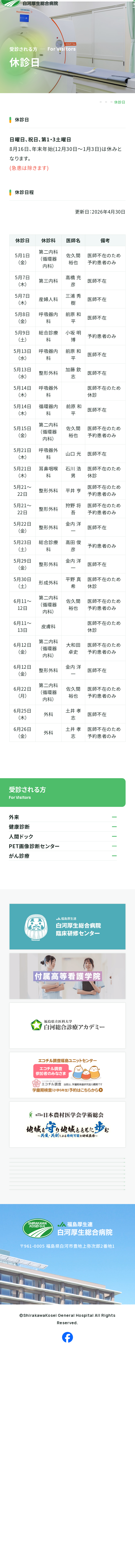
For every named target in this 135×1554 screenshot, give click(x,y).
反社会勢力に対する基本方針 (46, 1363)
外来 (105, 102)
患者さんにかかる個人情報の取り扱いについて (63, 1319)
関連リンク (26, 1275)
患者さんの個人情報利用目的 (46, 1341)
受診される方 (85, 102)
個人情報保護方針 (34, 1297)
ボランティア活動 (32, 1210)
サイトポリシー (30, 1384)
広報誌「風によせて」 (36, 1232)
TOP (65, 102)
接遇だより (26, 1254)
